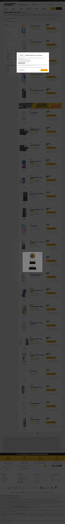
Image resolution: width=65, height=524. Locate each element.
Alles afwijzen (21, 55)
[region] (33, 62)
